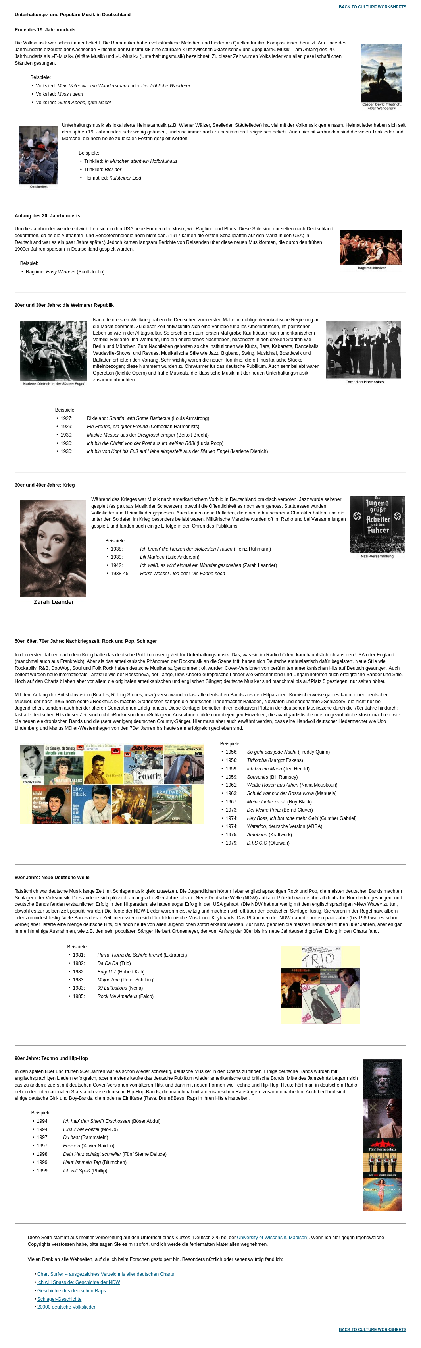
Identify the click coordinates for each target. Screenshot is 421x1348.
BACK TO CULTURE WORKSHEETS (372, 7)
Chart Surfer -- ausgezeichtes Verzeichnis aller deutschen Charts (105, 1274)
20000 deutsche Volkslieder (66, 1307)
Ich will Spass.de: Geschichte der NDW (78, 1282)
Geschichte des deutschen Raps (71, 1291)
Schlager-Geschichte (59, 1299)
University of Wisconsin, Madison (272, 1237)
